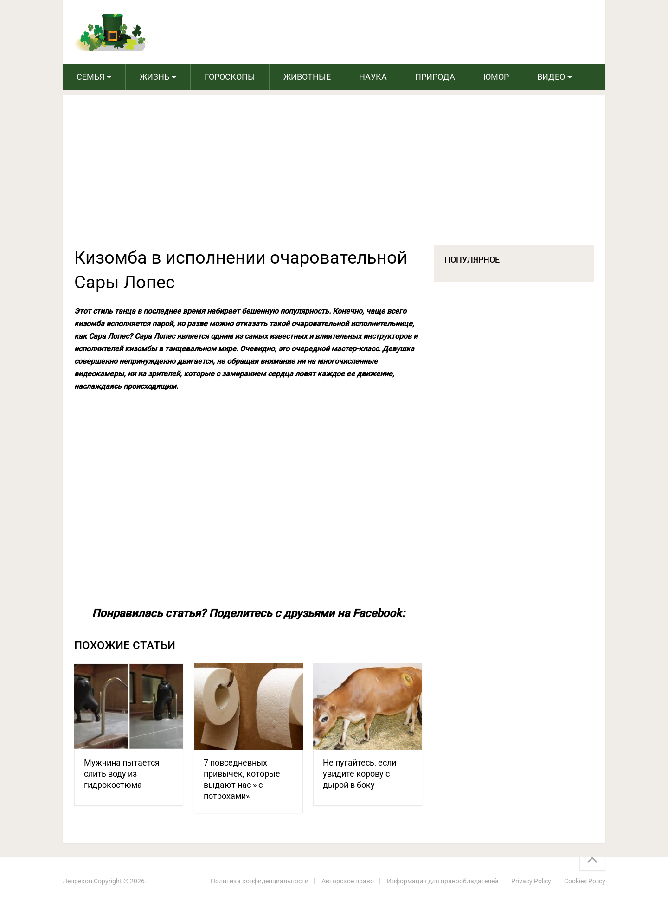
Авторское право (347, 881)
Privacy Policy (531, 881)
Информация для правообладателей (442, 881)
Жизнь (154, 77)
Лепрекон (77, 881)
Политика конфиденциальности (259, 881)
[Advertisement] (334, 176)
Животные (307, 77)
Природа (435, 77)
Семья (90, 77)
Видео (551, 77)
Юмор (496, 77)
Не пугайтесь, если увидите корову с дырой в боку (359, 774)
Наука (373, 77)
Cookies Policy (584, 881)
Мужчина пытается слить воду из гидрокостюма (122, 774)
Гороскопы (230, 77)
